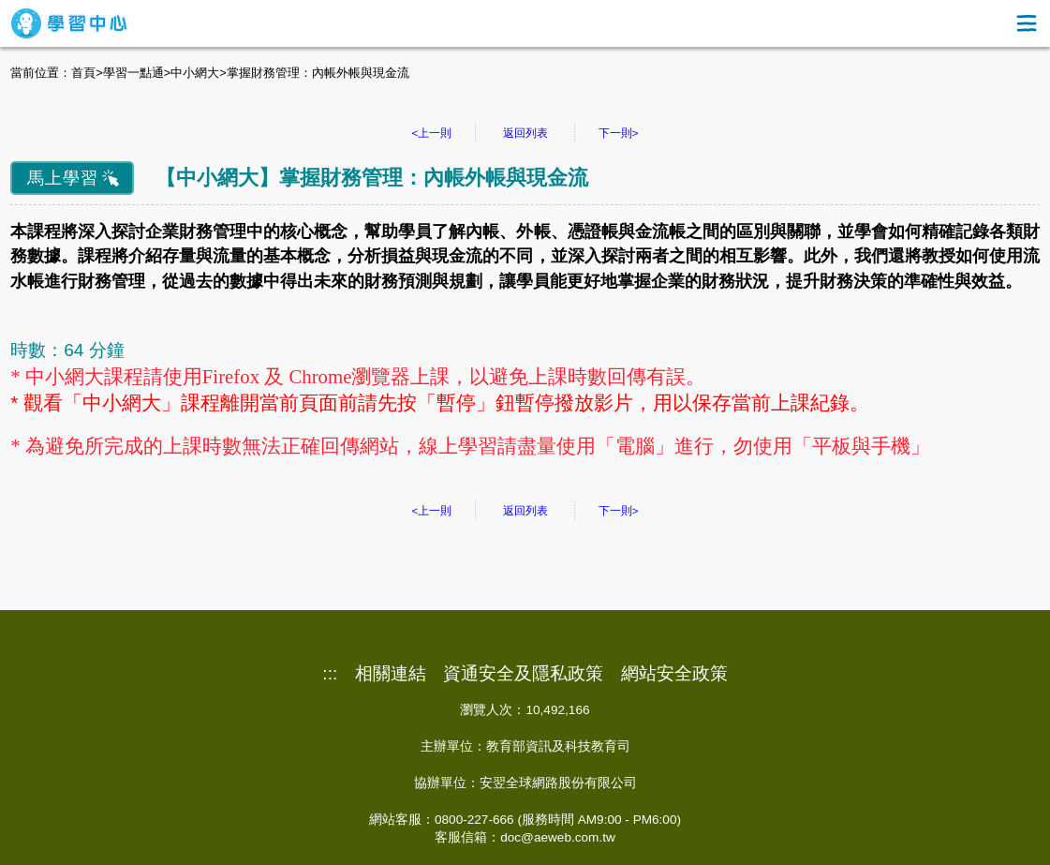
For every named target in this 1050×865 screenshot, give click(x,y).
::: (329, 673)
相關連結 (390, 673)
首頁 (83, 73)
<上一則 (432, 133)
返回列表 (525, 133)
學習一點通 (133, 73)
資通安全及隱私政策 (523, 673)
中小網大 (194, 73)
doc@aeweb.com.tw (557, 837)
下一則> (619, 133)
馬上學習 (62, 178)
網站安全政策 (674, 673)
